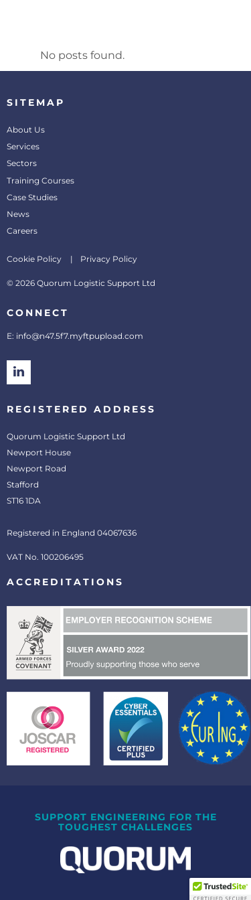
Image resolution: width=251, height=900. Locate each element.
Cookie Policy (34, 259)
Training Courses (40, 180)
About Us (26, 130)
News (18, 214)
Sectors (22, 163)
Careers (22, 231)
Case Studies (32, 197)
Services (23, 146)
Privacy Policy (108, 259)
